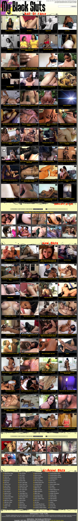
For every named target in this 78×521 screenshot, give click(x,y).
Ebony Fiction (23, 507)
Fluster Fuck (24, 237)
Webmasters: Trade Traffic (39, 514)
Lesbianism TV (53, 491)
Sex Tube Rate (23, 487)
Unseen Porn (69, 452)
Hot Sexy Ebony (38, 480)
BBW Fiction (38, 487)
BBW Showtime (38, 491)
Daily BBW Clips (39, 496)
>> (66, 209)
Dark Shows (22, 500)
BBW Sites (37, 493)
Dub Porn (8, 237)
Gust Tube (22, 477)
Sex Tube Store (23, 489)
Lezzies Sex (53, 505)
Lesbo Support (53, 500)
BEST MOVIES (22, 209)
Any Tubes (22, 475)
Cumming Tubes (39, 495)
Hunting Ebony (38, 484)
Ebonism (22, 502)
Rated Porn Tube (24, 486)
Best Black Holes (24, 496)
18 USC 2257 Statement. (55, 520)
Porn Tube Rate (23, 482)
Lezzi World (53, 507)
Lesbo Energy (53, 496)
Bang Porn (69, 225)
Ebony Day (22, 504)
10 (63, 209)
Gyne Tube (22, 479)
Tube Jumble (39, 452)
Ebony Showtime (39, 477)
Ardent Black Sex (24, 495)
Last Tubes (39, 237)
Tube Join (39, 225)
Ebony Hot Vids (38, 473)
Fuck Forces (69, 237)
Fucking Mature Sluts (55, 473)
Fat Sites (37, 502)
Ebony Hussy (38, 475)
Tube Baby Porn (23, 493)
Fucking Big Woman (39, 504)
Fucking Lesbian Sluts (40, 505)
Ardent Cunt (54, 225)
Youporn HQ (39, 464)
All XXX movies (24, 225)
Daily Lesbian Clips (39, 498)
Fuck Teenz (52, 480)
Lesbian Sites (53, 495)
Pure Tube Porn (23, 484)
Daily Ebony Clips (8, 225)
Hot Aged (52, 486)
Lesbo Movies (53, 498)
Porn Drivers (8, 452)
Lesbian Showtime (54, 493)
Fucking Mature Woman (55, 477)
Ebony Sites (38, 479)
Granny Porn (53, 482)
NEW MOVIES (29, 209)
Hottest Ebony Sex (39, 482)
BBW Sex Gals (38, 489)
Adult (69, 464)
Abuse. (62, 520)
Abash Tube (54, 464)
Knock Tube (22, 480)
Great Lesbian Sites (54, 484)
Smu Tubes (22, 491)
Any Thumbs (23, 473)
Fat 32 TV (37, 500)
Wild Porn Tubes (8, 464)
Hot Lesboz (52, 487)
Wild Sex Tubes (24, 464)
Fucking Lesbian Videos (40, 507)
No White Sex (38, 486)
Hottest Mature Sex (54, 489)
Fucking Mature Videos (55, 475)
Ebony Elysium (23, 505)
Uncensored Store (54, 452)
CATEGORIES (14, 209)
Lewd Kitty (52, 504)
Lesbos (51, 502)
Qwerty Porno (24, 452)
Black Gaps (22, 498)
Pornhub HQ (54, 237)
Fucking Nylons (53, 479)
